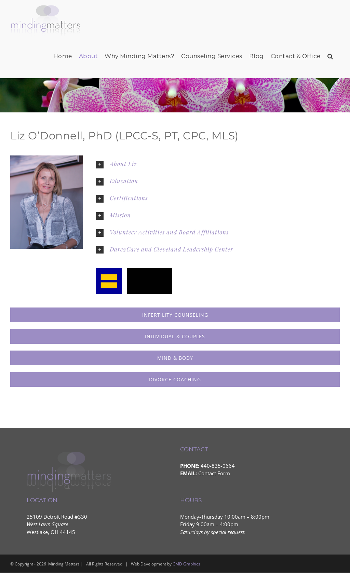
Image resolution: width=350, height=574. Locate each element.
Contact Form (214, 473)
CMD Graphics (186, 564)
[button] (330, 56)
